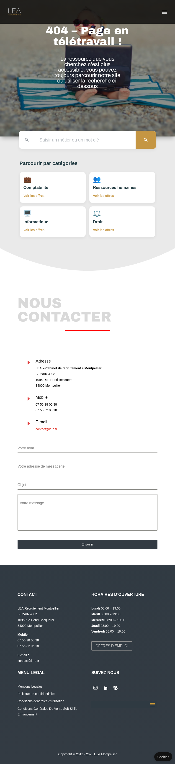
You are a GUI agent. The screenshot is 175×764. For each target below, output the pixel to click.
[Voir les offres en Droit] (122, 221)
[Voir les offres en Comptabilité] (53, 187)
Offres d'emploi (111, 646)
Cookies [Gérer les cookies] (163, 757)
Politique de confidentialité (36, 694)
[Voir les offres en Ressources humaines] (122, 187)
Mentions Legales (30, 686)
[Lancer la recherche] (146, 140)
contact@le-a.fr (23, 429)
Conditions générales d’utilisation (41, 701)
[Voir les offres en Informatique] (53, 221)
